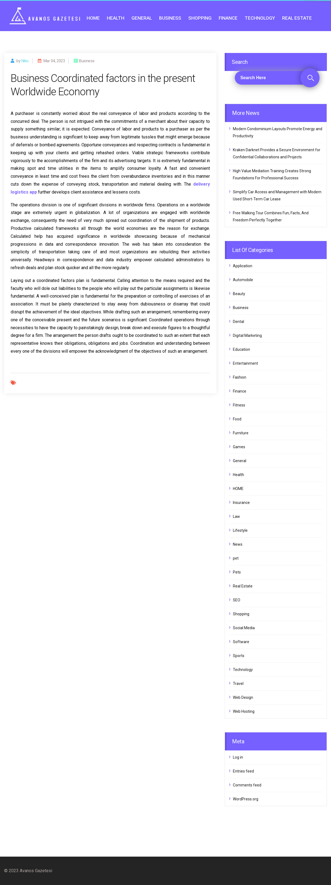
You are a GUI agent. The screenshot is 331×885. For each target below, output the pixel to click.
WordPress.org (245, 799)
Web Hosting (243, 711)
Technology (260, 18)
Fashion (239, 377)
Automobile (243, 280)
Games (239, 447)
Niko (25, 60)
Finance (228, 18)
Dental (238, 321)
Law (236, 516)
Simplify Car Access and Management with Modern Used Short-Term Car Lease (277, 195)
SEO (236, 600)
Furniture (240, 433)
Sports (238, 656)
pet (236, 558)
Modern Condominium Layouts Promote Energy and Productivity (277, 132)
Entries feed (243, 771)
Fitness (239, 405)
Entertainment (245, 363)
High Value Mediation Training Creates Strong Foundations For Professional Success (272, 174)
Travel (238, 683)
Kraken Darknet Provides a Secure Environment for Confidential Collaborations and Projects (276, 153)
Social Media (244, 628)
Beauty (239, 294)
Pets (237, 572)
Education (241, 349)
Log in (238, 757)
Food (237, 419)
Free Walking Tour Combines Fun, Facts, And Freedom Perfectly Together (271, 216)
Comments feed (247, 785)
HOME (93, 18)
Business (170, 18)
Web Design (243, 697)
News (237, 544)
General (141, 18)
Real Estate (297, 18)
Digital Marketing (247, 335)
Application (242, 266)
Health (115, 18)
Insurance (241, 502)
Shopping (200, 18)
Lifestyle (240, 530)
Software (241, 642)
